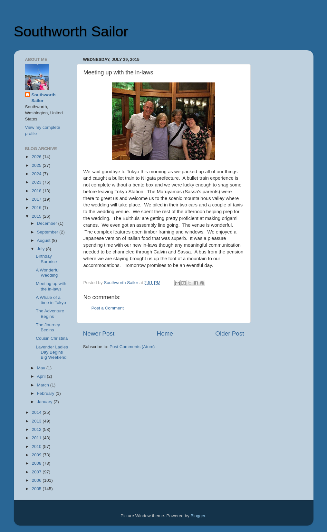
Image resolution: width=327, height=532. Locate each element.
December (47, 223)
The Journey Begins (48, 327)
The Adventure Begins (50, 313)
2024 (37, 173)
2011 (37, 437)
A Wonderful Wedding (47, 273)
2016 (37, 207)
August (44, 240)
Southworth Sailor (71, 31)
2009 (37, 454)
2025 (37, 165)
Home (165, 333)
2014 (37, 412)
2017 (37, 199)
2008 (37, 463)
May (41, 368)
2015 (37, 216)
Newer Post (99, 333)
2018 (37, 190)
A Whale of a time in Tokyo (51, 300)
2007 (37, 472)
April (42, 376)
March (43, 385)
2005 (37, 488)
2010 (37, 446)
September (48, 232)
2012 (37, 429)
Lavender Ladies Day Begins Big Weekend (52, 352)
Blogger (198, 515)
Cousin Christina (52, 338)
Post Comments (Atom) (132, 346)
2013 (37, 421)
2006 (37, 480)
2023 (37, 182)
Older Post (229, 333)
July (41, 248)
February (46, 393)
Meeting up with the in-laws (51, 286)
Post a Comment (107, 308)
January (45, 401)
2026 (37, 156)
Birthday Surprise (46, 259)
